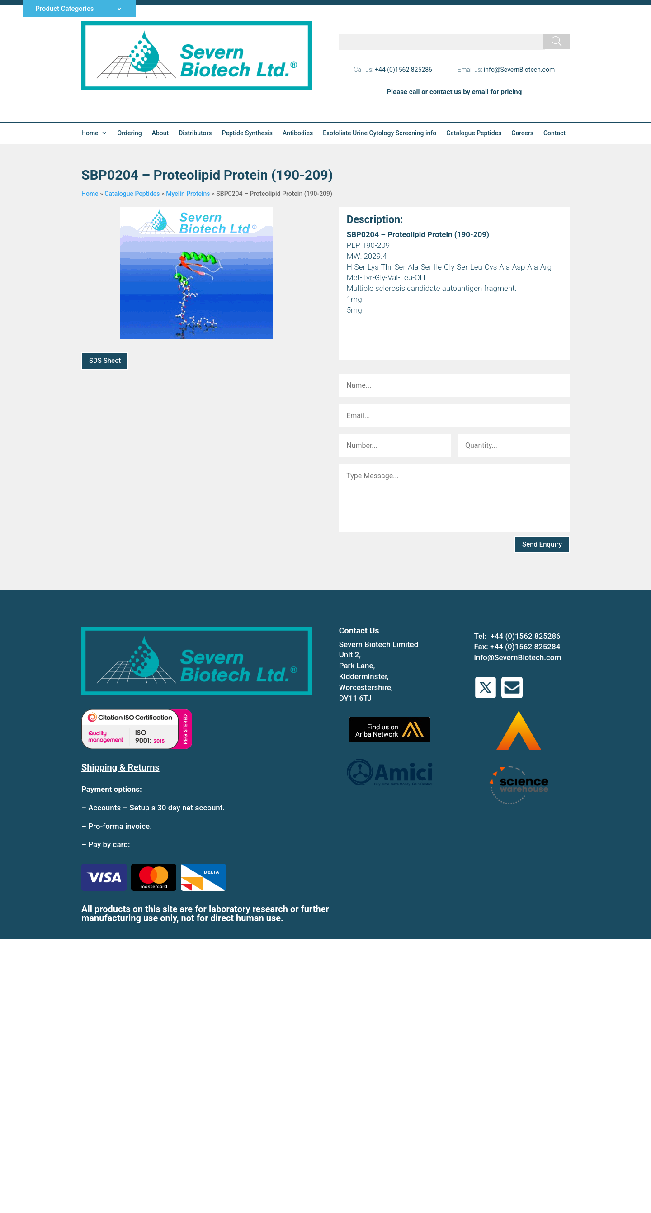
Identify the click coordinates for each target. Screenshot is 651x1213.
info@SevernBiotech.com (519, 69)
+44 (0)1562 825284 (525, 646)
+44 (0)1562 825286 (403, 69)
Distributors (195, 133)
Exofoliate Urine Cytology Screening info (379, 133)
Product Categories (64, 9)
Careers (522, 133)
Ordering (130, 133)
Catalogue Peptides (473, 133)
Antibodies (298, 133)
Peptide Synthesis (247, 133)
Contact (554, 133)
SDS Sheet (105, 361)
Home (90, 133)
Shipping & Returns (120, 767)
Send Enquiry (542, 544)
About (160, 133)
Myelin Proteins (188, 193)
